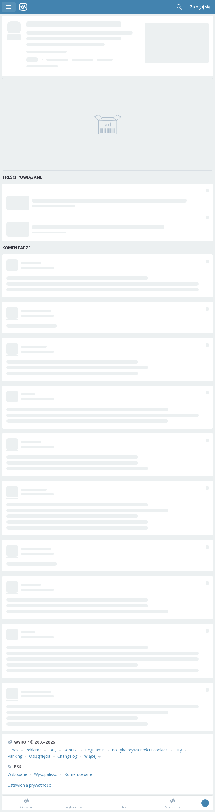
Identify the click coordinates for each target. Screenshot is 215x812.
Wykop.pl (23, 7)
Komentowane (78, 774)
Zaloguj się (200, 7)
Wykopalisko (45, 774)
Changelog (67, 756)
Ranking (15, 756)
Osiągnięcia (40, 756)
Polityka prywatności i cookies (140, 750)
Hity (178, 750)
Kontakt (70, 750)
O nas (13, 750)
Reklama (33, 750)
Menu (9, 7)
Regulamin (95, 750)
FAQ (52, 750)
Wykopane (17, 774)
